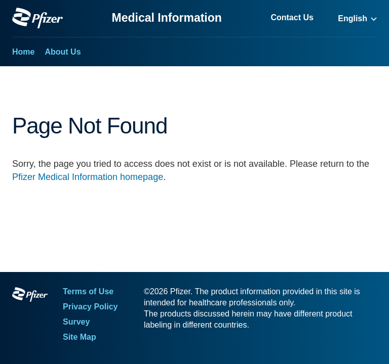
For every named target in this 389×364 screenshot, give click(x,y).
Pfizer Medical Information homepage (87, 177)
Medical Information (167, 17)
